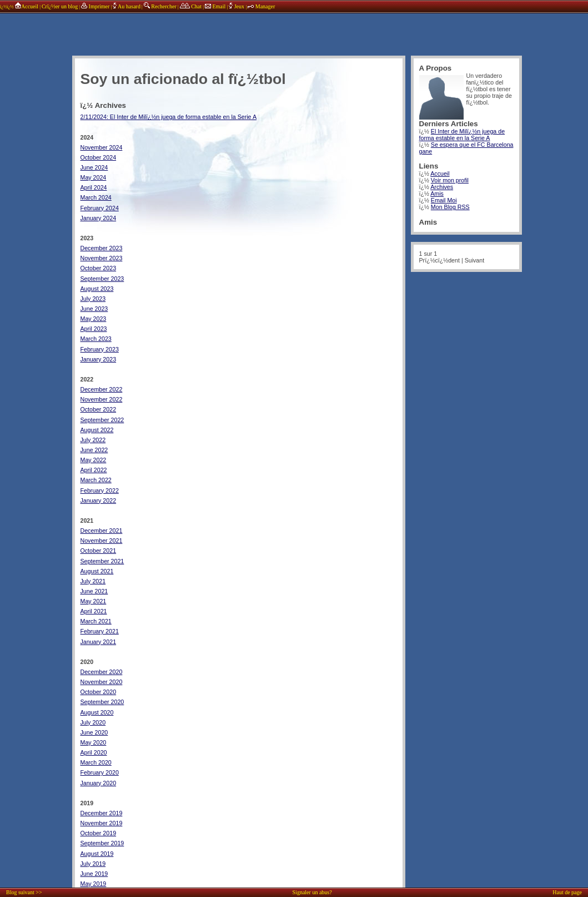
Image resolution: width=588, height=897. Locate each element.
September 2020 (102, 701)
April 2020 (94, 752)
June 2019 (94, 873)
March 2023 (96, 338)
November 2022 (102, 399)
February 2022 (100, 490)
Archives (441, 187)
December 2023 (102, 248)
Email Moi (444, 200)
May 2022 (94, 460)
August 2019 (97, 853)
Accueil (26, 6)
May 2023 (94, 318)
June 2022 (94, 450)
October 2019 (99, 833)
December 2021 (102, 530)
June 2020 (94, 732)
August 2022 (97, 430)
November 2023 (102, 258)
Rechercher (160, 6)
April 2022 (94, 470)
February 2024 (100, 208)
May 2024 (94, 177)
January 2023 (99, 359)
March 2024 (96, 197)
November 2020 (102, 681)
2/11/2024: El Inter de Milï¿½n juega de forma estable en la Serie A (169, 116)
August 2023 (97, 288)
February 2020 (100, 772)
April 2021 (94, 611)
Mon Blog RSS (450, 207)
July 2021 (93, 581)
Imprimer (95, 6)
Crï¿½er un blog (60, 6)
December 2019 (102, 813)
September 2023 (102, 278)
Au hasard (126, 6)
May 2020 (94, 742)
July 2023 (93, 298)
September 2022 (102, 420)
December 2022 (102, 389)
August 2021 (97, 571)
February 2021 (100, 631)
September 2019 (102, 843)
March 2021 (96, 621)
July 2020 (93, 722)
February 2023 (100, 349)
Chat (191, 6)
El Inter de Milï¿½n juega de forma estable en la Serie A (462, 134)
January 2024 (99, 218)
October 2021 (99, 550)
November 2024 (102, 147)
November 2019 (102, 823)
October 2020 (99, 691)
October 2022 (99, 409)
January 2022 (99, 500)
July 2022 (93, 440)
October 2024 (99, 157)
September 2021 (102, 561)
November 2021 (102, 540)
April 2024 (94, 187)
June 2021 (94, 591)
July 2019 (93, 863)
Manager (261, 6)
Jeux (237, 6)
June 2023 (94, 308)
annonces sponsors (297, 31)
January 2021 (99, 641)
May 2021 (94, 601)
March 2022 (96, 480)
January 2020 (99, 783)
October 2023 (99, 268)
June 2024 (94, 167)
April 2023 (94, 328)
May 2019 (94, 883)
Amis (437, 193)
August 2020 (97, 712)
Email (215, 6)
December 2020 (102, 671)
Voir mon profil (450, 180)
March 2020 (96, 762)
